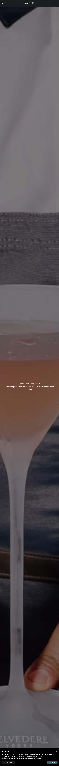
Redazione (21, 383)
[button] (56, 751)
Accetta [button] (52, 762)
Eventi (27, 383)
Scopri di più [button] (8, 762)
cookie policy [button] (39, 756)
